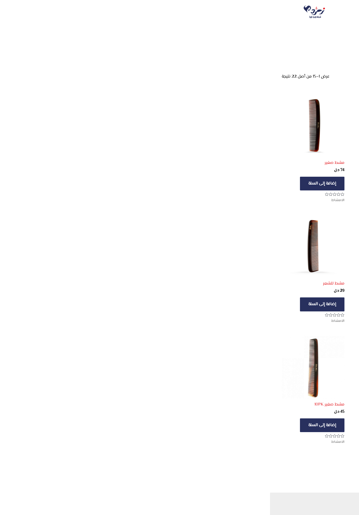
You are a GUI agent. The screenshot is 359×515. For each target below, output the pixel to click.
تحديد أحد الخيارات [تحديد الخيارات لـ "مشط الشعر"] (187, 425)
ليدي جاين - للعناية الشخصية (281, 44)
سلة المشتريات (132, 12)
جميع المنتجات (319, 44)
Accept (328, 499)
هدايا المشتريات (179, 12)
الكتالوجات (254, 12)
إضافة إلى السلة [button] (325, 183)
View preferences (236, 499)
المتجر (221, 12)
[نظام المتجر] (314, 76)
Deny (283, 499)
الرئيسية (287, 12)
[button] (217, 456)
